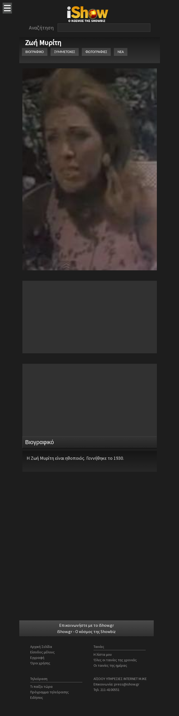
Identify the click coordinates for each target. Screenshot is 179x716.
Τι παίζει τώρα (41, 686)
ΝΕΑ (121, 52)
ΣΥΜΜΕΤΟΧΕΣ (64, 52)
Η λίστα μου (103, 654)
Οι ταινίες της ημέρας (110, 665)
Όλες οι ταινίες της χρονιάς (115, 660)
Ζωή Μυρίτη (43, 42)
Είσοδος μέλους (42, 652)
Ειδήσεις (36, 697)
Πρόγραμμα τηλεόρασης (49, 692)
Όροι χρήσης (40, 663)
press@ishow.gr (126, 684)
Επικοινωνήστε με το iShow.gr (86, 625)
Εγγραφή (37, 657)
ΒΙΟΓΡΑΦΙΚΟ (35, 52)
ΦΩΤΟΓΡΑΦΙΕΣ (96, 52)
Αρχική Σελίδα (41, 646)
